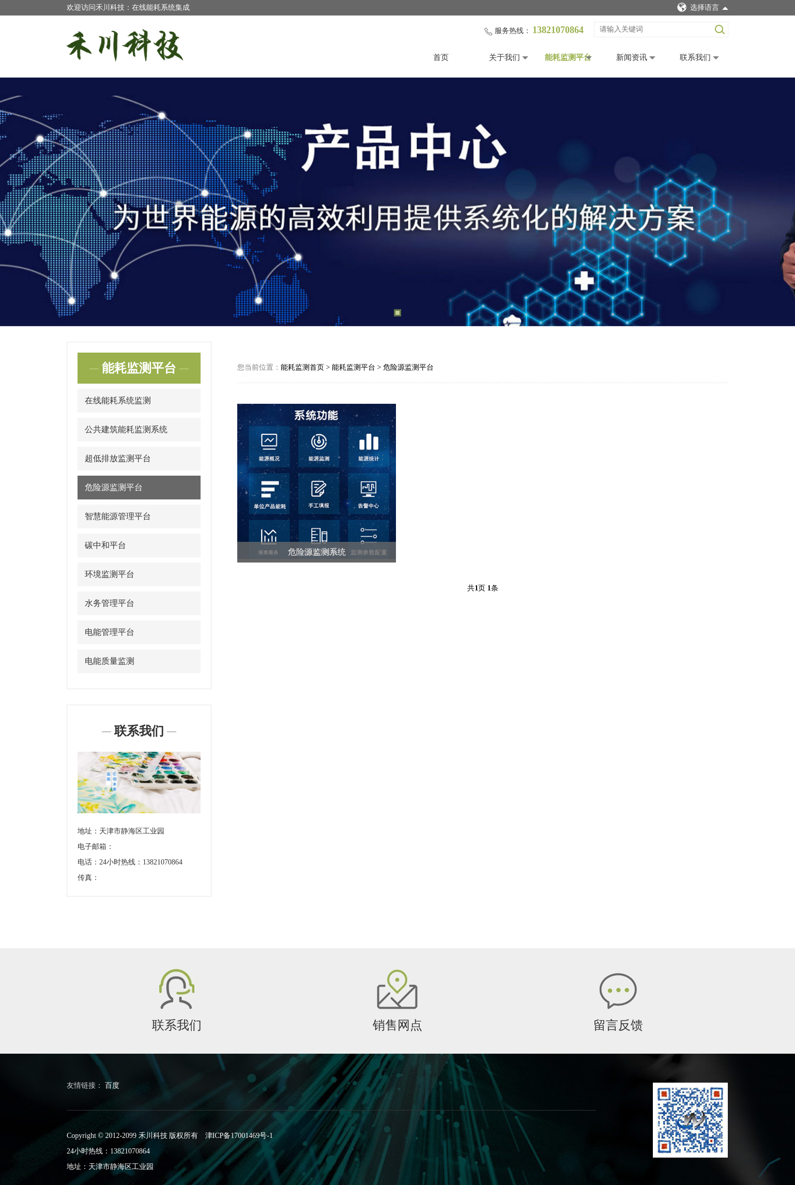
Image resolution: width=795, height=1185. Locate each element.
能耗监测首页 (302, 367)
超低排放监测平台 (118, 458)
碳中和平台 (105, 545)
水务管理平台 (109, 603)
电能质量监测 (109, 661)
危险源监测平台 (114, 487)
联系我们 (695, 57)
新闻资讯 (631, 57)
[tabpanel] (397, 202)
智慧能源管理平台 (118, 516)
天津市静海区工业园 (131, 831)
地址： (88, 831)
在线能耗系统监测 (118, 400)
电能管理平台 (109, 632)
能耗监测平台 (568, 57)
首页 (441, 57)
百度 (112, 1085)
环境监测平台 (109, 574)
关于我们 (504, 57)
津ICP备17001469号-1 (239, 1136)
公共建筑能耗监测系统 (126, 429)
